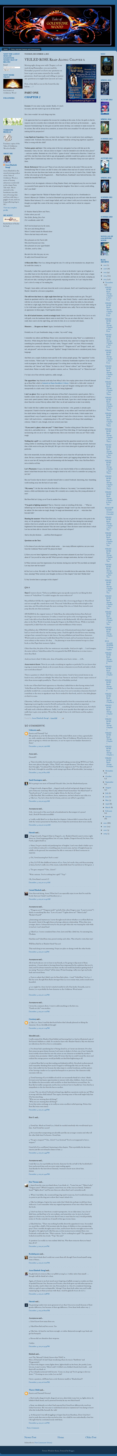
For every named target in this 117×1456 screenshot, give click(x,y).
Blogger (71, 1451)
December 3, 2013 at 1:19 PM (39, 952)
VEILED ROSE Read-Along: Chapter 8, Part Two (109, 498)
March (108, 807)
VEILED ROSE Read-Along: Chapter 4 (109, 710)
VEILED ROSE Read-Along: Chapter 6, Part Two (109, 539)
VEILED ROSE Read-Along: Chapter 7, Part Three (109, 388)
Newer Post (30, 1437)
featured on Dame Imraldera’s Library (55, 383)
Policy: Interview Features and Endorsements (25, 49)
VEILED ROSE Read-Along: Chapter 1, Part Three (109, 482)
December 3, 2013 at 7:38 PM (39, 1294)
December (109, 282)
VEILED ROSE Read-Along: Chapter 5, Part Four (109, 309)
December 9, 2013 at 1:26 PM (39, 1423)
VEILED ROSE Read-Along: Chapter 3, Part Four (109, 341)
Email (5, 65)
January (108, 816)
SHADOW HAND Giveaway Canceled (109, 511)
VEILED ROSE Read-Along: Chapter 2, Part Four (109, 356)
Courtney (32, 1019)
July (107, 793)
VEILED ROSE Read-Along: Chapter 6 (109, 685)
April (107, 804)
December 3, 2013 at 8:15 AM (39, 772)
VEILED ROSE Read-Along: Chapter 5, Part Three (109, 419)
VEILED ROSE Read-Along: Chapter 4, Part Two (109, 571)
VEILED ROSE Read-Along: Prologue (109, 762)
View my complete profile (10, 209)
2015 (105, 272)
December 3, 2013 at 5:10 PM (39, 1246)
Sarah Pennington (35, 780)
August (108, 788)
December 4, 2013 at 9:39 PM (39, 1346)
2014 (105, 276)
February (108, 811)
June (107, 797)
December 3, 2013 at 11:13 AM (39, 882)
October (108, 776)
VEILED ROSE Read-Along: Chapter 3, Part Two (109, 586)
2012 (105, 823)
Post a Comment (33, 1428)
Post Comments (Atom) (43, 1443)
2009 (105, 834)
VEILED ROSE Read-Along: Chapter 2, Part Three (109, 467)
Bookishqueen (34, 1254)
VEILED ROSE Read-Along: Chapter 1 (109, 750)
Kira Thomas (34, 1182)
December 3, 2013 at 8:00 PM (39, 1310)
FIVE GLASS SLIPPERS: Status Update (109, 645)
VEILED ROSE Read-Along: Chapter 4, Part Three (109, 435)
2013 (105, 279)
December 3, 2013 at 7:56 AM (39, 746)
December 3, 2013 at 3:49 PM (39, 1153)
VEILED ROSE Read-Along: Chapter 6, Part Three (109, 404)
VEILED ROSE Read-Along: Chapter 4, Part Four (109, 325)
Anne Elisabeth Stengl (37, 1270)
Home (6, 49)
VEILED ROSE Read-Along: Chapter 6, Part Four (109, 293)
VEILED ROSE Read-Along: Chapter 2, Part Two (109, 602)
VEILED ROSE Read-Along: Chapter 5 (109, 698)
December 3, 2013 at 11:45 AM (39, 899)
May (107, 800)
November (109, 771)
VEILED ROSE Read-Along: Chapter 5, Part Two (109, 555)
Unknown (33, 730)
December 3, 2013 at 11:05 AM (39, 825)
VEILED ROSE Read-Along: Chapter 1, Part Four (109, 372)
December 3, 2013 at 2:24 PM (39, 1028)
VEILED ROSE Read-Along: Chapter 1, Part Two (109, 618)
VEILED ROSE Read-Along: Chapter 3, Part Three (109, 451)
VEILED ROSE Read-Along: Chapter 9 (109, 632)
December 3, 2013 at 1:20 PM (39, 995)
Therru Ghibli (34, 1390)
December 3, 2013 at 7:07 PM (39, 1263)
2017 (105, 265)
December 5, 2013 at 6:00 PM (39, 1382)
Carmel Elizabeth (35, 890)
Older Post (90, 1437)
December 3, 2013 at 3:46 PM (39, 1110)
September (109, 782)
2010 (105, 830)
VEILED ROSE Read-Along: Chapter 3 (109, 724)
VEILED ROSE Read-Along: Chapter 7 (109, 671)
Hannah (32, 833)
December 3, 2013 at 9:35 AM (39, 801)
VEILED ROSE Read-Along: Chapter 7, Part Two (109, 523)
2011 (105, 827)
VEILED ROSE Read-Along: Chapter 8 (109, 658)
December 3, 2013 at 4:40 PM (39, 1174)
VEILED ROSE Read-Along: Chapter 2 (109, 738)
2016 (105, 269)
